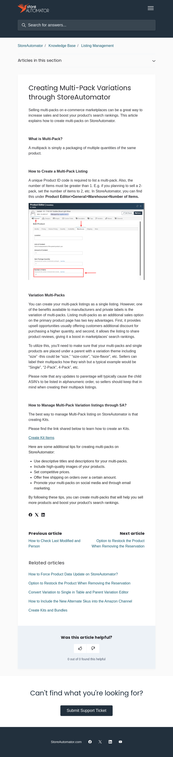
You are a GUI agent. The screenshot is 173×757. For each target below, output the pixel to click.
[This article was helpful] (80, 648)
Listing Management (97, 46)
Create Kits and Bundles (48, 610)
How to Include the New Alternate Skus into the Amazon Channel (80, 601)
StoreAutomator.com (66, 742)
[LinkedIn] (43, 515)
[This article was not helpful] (93, 648)
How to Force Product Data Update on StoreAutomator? (73, 574)
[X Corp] (37, 515)
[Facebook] (30, 515)
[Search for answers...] (86, 25)
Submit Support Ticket (86, 710)
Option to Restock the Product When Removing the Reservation (80, 583)
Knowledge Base (61, 46)
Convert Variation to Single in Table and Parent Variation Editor (79, 592)
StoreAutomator (30, 46)
